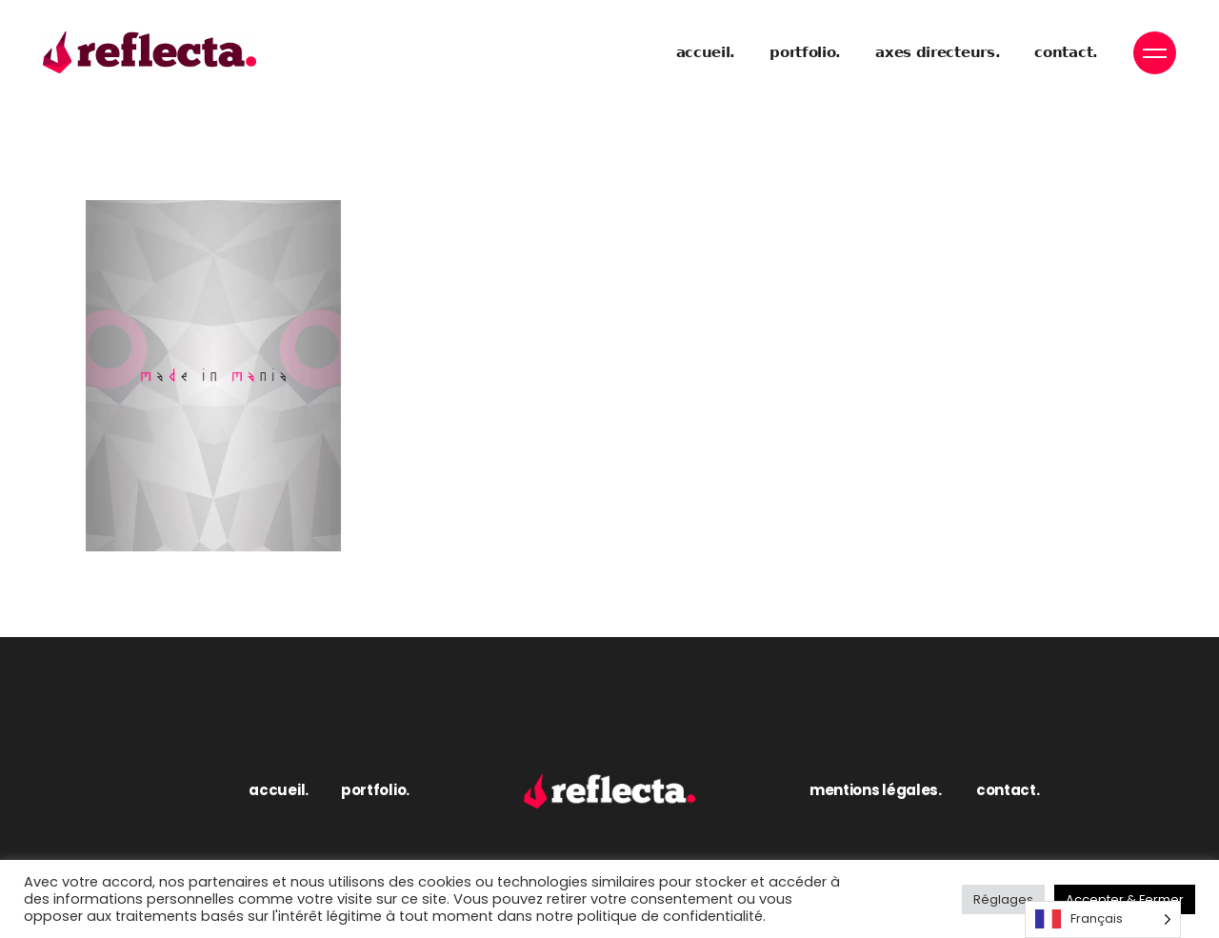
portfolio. (375, 790)
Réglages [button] (1003, 899)
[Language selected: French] (1103, 919)
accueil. (279, 790)
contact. (1008, 790)
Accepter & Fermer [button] (1125, 899)
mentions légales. (875, 790)
